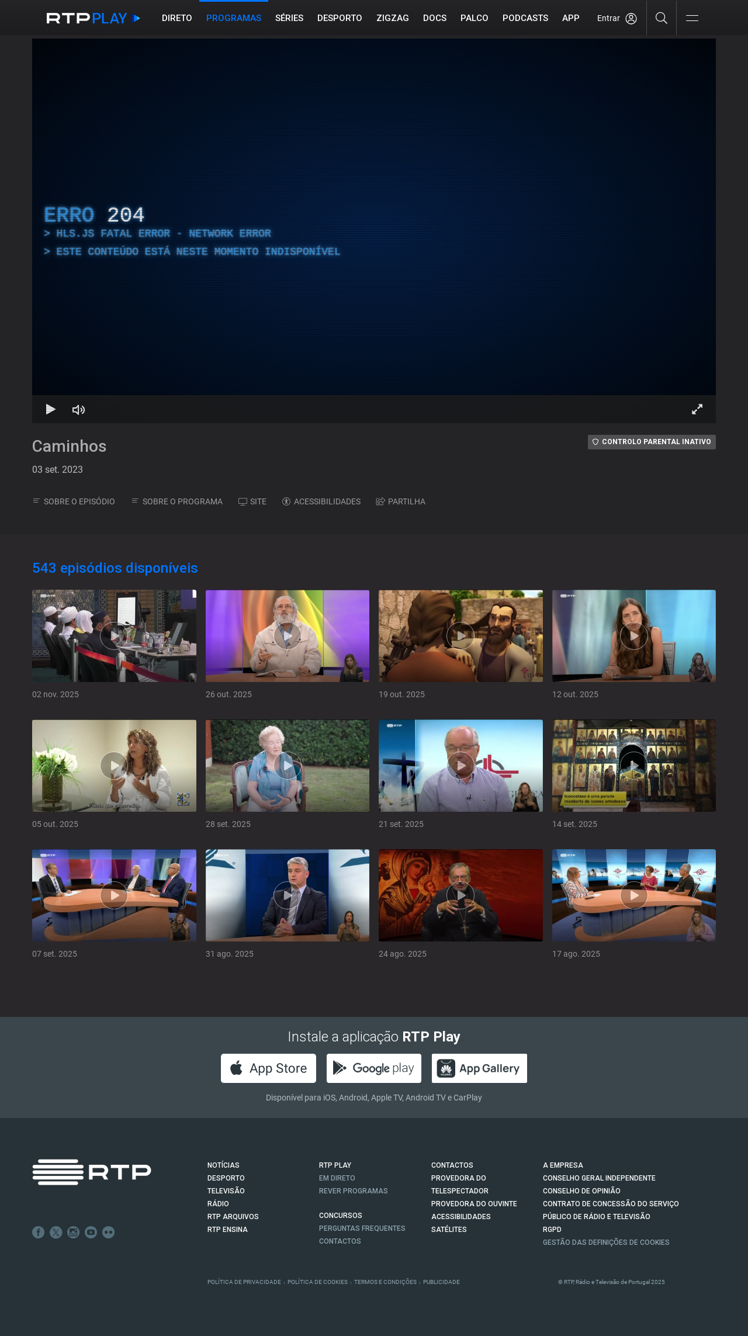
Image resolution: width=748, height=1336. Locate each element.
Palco (474, 18)
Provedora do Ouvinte (474, 1204)
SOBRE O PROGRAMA (177, 501)
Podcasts (525, 18)
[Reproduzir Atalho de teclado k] (51, 409)
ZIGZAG (392, 18)
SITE (252, 501)
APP (571, 18)
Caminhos (69, 446)
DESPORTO (226, 1178)
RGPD (552, 1230)
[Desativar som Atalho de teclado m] (79, 409)
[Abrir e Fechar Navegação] (692, 19)
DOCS (434, 18)
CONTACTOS (452, 1165)
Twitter (56, 1232)
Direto (177, 18)
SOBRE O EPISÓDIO (73, 501)
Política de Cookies (318, 1282)
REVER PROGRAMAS (353, 1191)
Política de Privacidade (244, 1282)
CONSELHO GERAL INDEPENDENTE (599, 1178)
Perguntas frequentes (362, 1228)
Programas (233, 18)
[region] (374, 231)
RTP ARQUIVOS (233, 1217)
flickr (108, 1232)
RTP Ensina (227, 1230)
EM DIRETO (337, 1178)
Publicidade (441, 1282)
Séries (289, 18)
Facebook (38, 1232)
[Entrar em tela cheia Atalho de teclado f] (697, 409)
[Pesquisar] (662, 17)
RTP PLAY (335, 1165)
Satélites (449, 1230)
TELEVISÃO (226, 1191)
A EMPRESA (563, 1165)
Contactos (340, 1241)
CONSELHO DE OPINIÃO (582, 1191)
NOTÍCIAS (223, 1165)
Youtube (91, 1232)
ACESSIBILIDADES (321, 501)
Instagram (73, 1232)
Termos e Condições (385, 1282)
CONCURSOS (340, 1216)
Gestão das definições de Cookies (606, 1242)
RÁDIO (218, 1204)
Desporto (339, 18)
